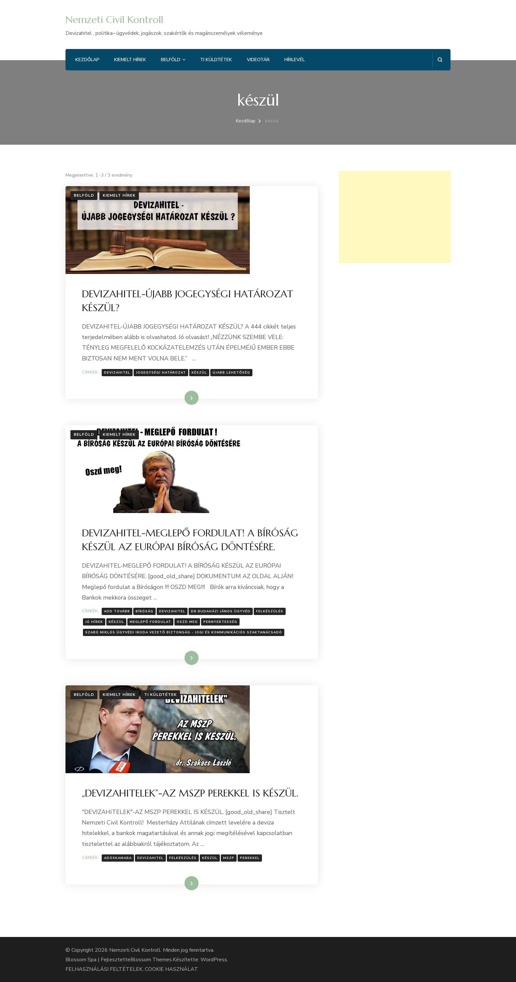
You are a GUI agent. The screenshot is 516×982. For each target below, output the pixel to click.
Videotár (258, 60)
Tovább (183, 397)
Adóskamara (118, 858)
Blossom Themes (151, 959)
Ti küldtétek (216, 60)
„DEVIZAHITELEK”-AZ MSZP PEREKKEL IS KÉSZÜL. (190, 793)
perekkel (250, 858)
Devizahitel (117, 372)
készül (199, 372)
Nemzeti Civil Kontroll (114, 19)
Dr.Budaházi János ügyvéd (220, 611)
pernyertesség (220, 622)
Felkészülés (269, 611)
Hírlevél (294, 60)
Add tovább (117, 611)
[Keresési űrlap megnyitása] (439, 59)
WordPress (213, 959)
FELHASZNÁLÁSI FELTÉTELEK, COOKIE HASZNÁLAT (131, 969)
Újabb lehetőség (231, 372)
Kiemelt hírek (130, 60)
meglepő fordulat (150, 622)
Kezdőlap (87, 60)
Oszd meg (187, 622)
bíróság (144, 611)
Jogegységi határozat (161, 372)
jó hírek (94, 622)
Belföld (170, 60)
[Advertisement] (395, 217)
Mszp (228, 858)
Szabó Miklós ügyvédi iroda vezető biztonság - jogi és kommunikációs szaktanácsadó (183, 632)
